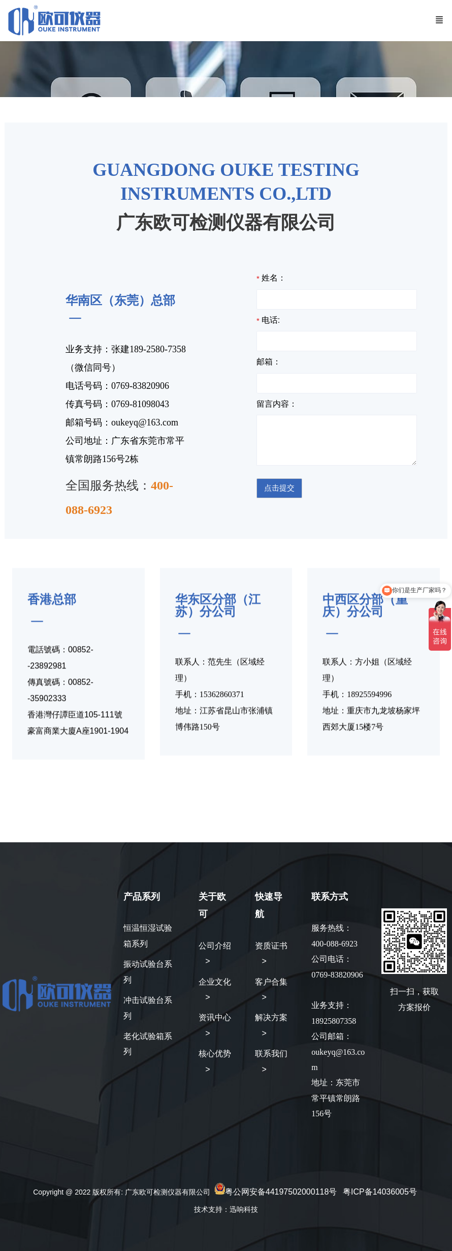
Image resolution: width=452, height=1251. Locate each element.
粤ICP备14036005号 (380, 1191)
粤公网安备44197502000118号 (281, 1191)
